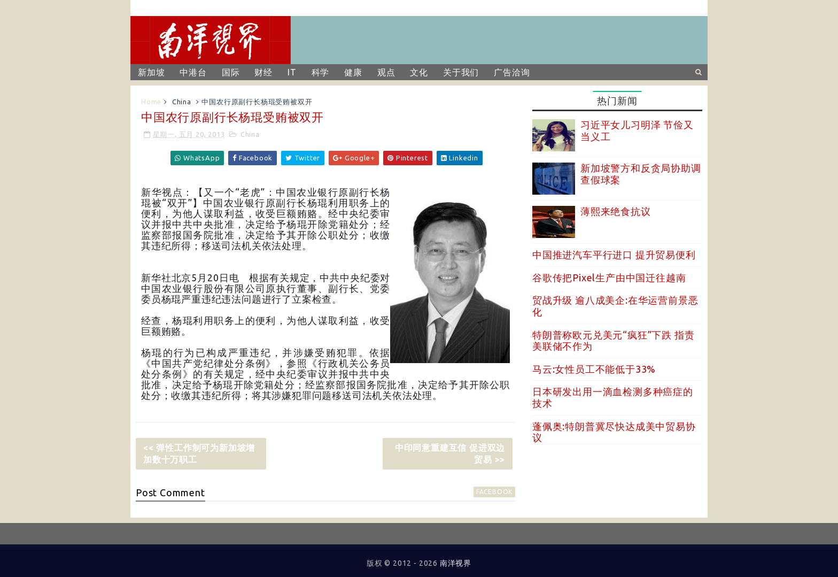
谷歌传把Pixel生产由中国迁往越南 (609, 277)
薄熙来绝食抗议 (615, 211)
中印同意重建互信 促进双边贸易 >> (450, 453)
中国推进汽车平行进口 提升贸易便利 (614, 254)
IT (292, 72)
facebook (494, 491)
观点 (386, 72)
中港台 (193, 72)
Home (151, 101)
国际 (231, 72)
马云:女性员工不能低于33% (594, 369)
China (181, 101)
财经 (263, 72)
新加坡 (151, 72)
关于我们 (461, 72)
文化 (419, 72)
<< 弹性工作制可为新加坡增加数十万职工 (199, 453)
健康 (353, 72)
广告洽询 (512, 72)
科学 (321, 72)
